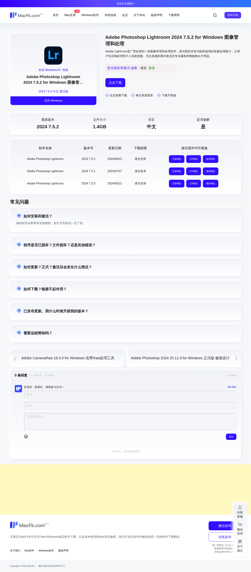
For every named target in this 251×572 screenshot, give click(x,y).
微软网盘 (210, 159)
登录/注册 (232, 15)
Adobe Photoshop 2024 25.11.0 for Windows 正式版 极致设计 (180, 358)
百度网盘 (176, 159)
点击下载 (115, 82)
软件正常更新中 (125, 3)
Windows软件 (46, 550)
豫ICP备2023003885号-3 (52, 566)
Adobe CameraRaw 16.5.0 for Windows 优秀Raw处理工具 (68, 358)
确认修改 (232, 387)
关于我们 (15, 550)
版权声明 (63, 550)
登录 (152, 68)
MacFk (31, 566)
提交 (231, 436)
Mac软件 (29, 550)
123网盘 (194, 159)
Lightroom (120, 51)
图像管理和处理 (160, 51)
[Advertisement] (108, 489)
